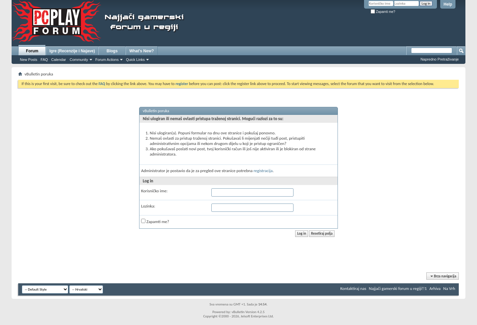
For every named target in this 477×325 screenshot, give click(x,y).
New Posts (28, 60)
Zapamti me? (383, 12)
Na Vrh (449, 288)
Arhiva (435, 288)
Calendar (58, 60)
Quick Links (135, 60)
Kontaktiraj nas (353, 288)
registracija (263, 170)
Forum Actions (107, 60)
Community (79, 60)
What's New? (141, 51)
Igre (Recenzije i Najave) (72, 51)
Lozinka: (148, 206)
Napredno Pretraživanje (439, 59)
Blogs (112, 51)
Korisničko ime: (154, 190)
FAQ (44, 60)
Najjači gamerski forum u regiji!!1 (398, 288)
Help (448, 4)
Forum (32, 51)
